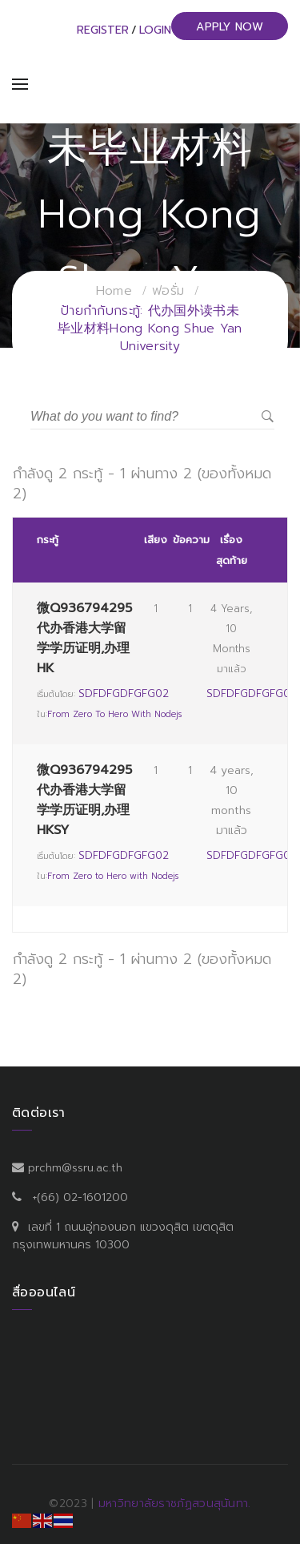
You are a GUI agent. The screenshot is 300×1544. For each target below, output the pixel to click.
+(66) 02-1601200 (80, 1197)
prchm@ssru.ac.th (75, 1167)
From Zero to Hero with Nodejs (114, 714)
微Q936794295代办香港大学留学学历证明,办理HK (84, 639)
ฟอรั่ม (168, 290)
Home (114, 290)
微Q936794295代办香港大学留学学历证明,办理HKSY (84, 800)
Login (155, 30)
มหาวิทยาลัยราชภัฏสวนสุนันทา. (174, 1503)
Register (103, 30)
